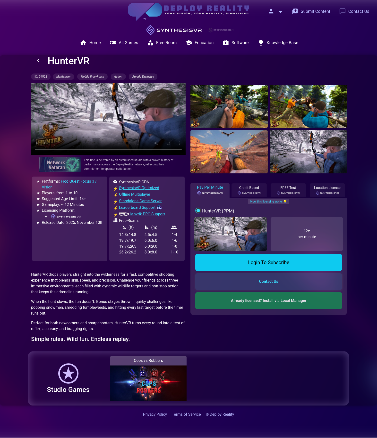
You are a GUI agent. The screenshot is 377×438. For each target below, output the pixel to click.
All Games (124, 42)
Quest (74, 181)
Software (235, 42)
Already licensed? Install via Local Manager (269, 300)
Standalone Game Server (140, 201)
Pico (64, 181)
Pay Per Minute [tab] (210, 190)
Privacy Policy (155, 414)
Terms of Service (186, 414)
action (118, 76)
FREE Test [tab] (288, 190)
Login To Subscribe (268, 262)
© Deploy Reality (220, 414)
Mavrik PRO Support (142, 214)
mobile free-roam (92, 76)
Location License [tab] (327, 190)
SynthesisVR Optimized (139, 188)
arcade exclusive (143, 76)
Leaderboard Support (140, 207)
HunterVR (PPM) (218, 210)
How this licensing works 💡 (268, 201)
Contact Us (354, 11)
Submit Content (310, 11)
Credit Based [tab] (249, 190)
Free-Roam (162, 42)
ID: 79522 (40, 76)
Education (199, 42)
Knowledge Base (277, 42)
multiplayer (63, 76)
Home (90, 42)
